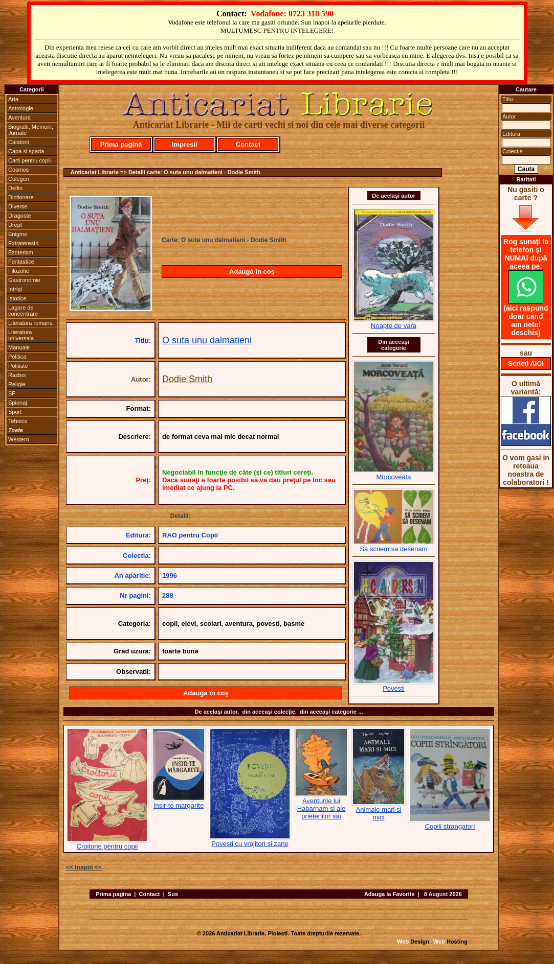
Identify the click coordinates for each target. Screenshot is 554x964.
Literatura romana (30, 323)
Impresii (184, 144)
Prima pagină (121, 144)
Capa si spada (26, 151)
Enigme (17, 234)
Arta (13, 99)
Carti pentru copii (29, 160)
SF (11, 393)
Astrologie (20, 108)
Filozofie (18, 271)
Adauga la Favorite (389, 894)
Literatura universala (21, 335)
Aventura (19, 117)
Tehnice (18, 421)
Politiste (18, 366)
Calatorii (18, 142)
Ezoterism (20, 252)
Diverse (17, 206)
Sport (14, 412)
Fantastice (21, 261)
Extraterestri (23, 243)
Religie (17, 384)
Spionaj (17, 402)
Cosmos (18, 170)
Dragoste (19, 216)
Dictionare (21, 197)
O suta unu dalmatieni (207, 340)
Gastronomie (24, 280)
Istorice (17, 298)
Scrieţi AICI (526, 363)
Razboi (17, 375)
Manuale (19, 347)
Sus (173, 894)
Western (18, 439)
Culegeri (18, 179)
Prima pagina (113, 894)
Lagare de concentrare (23, 310)
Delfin (15, 188)
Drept (15, 225)
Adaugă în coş (252, 271)
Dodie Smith (187, 379)
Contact (248, 144)
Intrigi (15, 289)
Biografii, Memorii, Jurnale (30, 130)
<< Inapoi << (84, 867)
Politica (17, 357)
